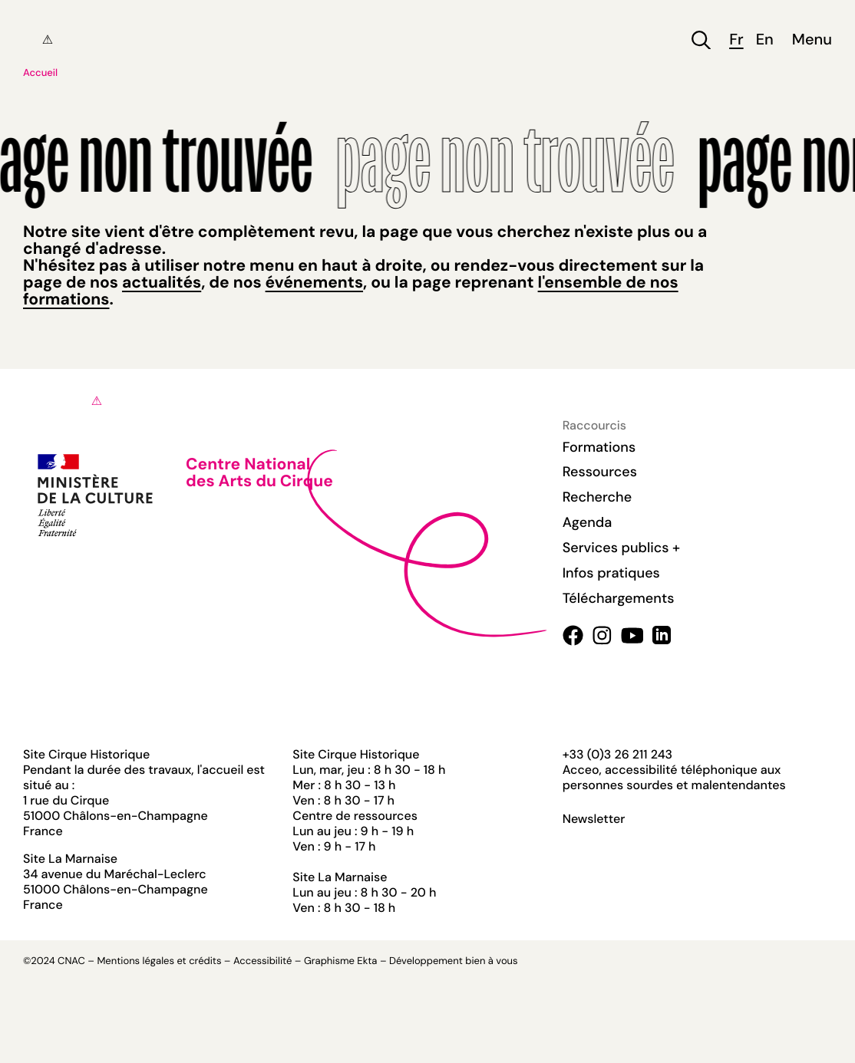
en (765, 40)
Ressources (600, 471)
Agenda (587, 522)
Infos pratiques (611, 573)
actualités (161, 282)
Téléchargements (619, 598)
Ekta (367, 961)
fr (736, 40)
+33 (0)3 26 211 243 (617, 754)
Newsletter (594, 819)
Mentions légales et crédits (159, 961)
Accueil (40, 73)
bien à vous (491, 961)
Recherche (597, 497)
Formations (599, 447)
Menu (812, 40)
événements (314, 282)
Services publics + (621, 547)
